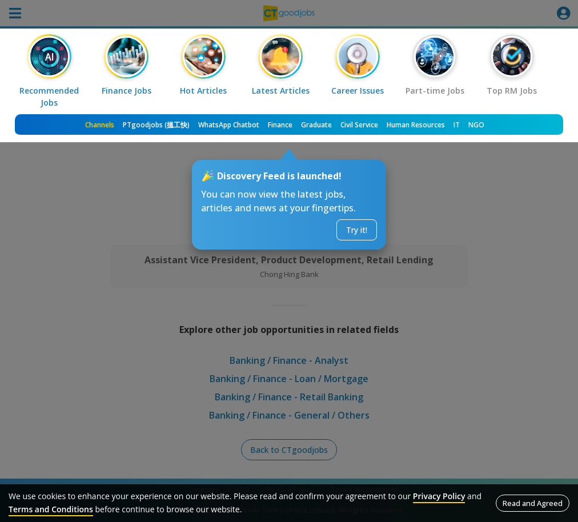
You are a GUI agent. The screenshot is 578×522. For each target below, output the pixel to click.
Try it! (356, 229)
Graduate (316, 125)
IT (456, 125)
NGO (476, 125)
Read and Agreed (533, 503)
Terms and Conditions (51, 509)
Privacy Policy (439, 496)
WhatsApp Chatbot (228, 125)
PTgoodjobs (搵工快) (156, 125)
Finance (280, 125)
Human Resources (416, 125)
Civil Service (359, 125)
